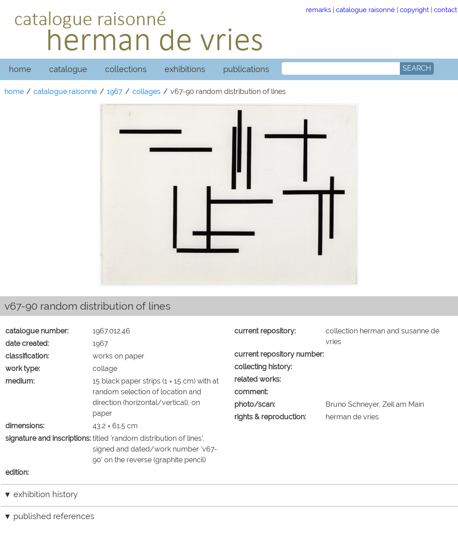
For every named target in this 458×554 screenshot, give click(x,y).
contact (445, 9)
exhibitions (185, 69)
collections (126, 69)
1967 (115, 91)
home (20, 69)
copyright (414, 9)
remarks (318, 9)
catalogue (68, 69)
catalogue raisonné (365, 9)
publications (246, 69)
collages (146, 91)
